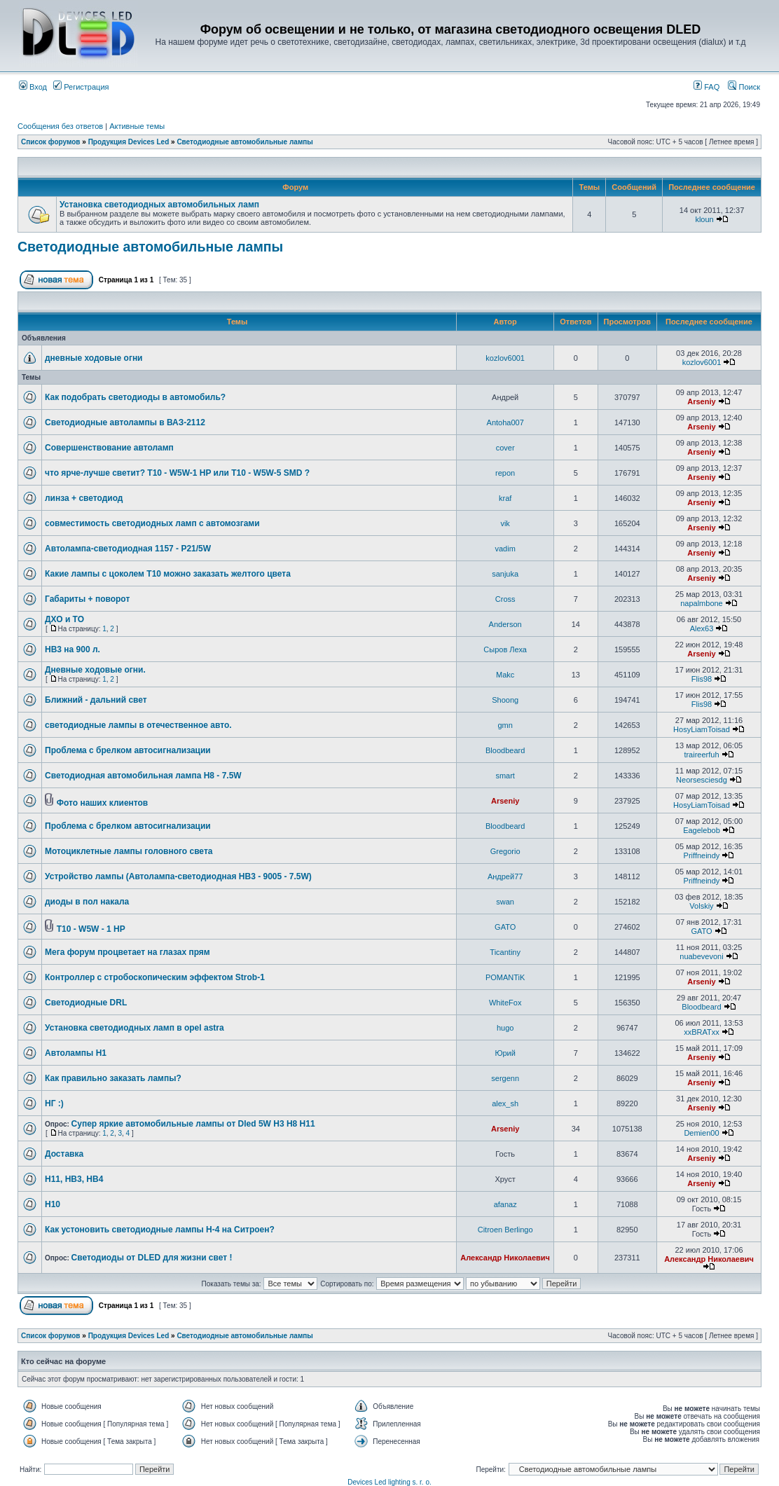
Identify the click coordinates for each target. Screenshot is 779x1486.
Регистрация (81, 87)
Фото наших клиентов (102, 803)
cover (505, 447)
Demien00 (701, 1133)
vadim (505, 548)
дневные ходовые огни (94, 358)
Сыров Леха (505, 649)
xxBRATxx (701, 1032)
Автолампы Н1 (75, 1053)
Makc (505, 674)
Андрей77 (505, 876)
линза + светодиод (84, 498)
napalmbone (701, 603)
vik (504, 523)
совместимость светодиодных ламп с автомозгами (152, 523)
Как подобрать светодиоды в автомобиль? (135, 397)
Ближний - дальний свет (96, 700)
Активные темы (137, 126)
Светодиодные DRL (86, 1002)
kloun (704, 219)
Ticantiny (505, 952)
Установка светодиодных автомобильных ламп (159, 204)
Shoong (505, 700)
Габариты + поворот (87, 599)
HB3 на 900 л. (72, 649)
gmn (504, 725)
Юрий (505, 1053)
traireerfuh (701, 754)
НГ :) (54, 1103)
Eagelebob (701, 830)
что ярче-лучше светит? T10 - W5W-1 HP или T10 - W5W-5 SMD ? (177, 473)
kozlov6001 (505, 358)
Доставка (64, 1154)
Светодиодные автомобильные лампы (244, 142)
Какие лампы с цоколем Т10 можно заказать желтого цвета (168, 574)
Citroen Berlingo (505, 1229)
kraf (505, 498)
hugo (505, 1028)
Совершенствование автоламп (109, 448)
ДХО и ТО (64, 619)
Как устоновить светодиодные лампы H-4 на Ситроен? (160, 1229)
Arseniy (701, 401)
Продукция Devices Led (129, 142)
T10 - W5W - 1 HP (91, 929)
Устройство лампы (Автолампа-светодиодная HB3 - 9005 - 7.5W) (178, 876)
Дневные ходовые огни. (95, 670)
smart (505, 775)
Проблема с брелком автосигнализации (128, 750)
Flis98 (701, 679)
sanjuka (505, 574)
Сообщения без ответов (60, 126)
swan (505, 901)
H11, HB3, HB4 (74, 1179)
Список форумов (51, 142)
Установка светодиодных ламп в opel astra (134, 1028)
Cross (505, 599)
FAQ (706, 87)
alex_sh (505, 1103)
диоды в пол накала (87, 902)
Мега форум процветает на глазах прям (127, 952)
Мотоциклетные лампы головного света (128, 851)
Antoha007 (505, 422)
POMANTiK (505, 977)
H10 (52, 1204)
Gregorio (505, 851)
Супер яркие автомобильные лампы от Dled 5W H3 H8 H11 (193, 1124)
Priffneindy (702, 855)
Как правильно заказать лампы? (113, 1078)
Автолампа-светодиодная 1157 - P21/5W (128, 548)
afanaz (505, 1204)
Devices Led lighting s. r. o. (389, 1482)
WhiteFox (505, 1002)
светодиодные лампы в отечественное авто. (138, 725)
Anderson (505, 624)
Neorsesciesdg (701, 780)
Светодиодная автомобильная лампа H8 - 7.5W (143, 775)
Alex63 (702, 628)
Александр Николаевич (505, 1257)
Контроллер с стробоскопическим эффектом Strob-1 (155, 977)
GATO (505, 927)
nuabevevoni (701, 956)
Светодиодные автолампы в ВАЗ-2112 (125, 422)
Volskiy (701, 906)
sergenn (505, 1078)
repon (505, 473)
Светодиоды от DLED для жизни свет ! (152, 1258)
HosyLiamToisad (701, 729)
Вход (33, 87)
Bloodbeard (505, 750)
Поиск (744, 87)
